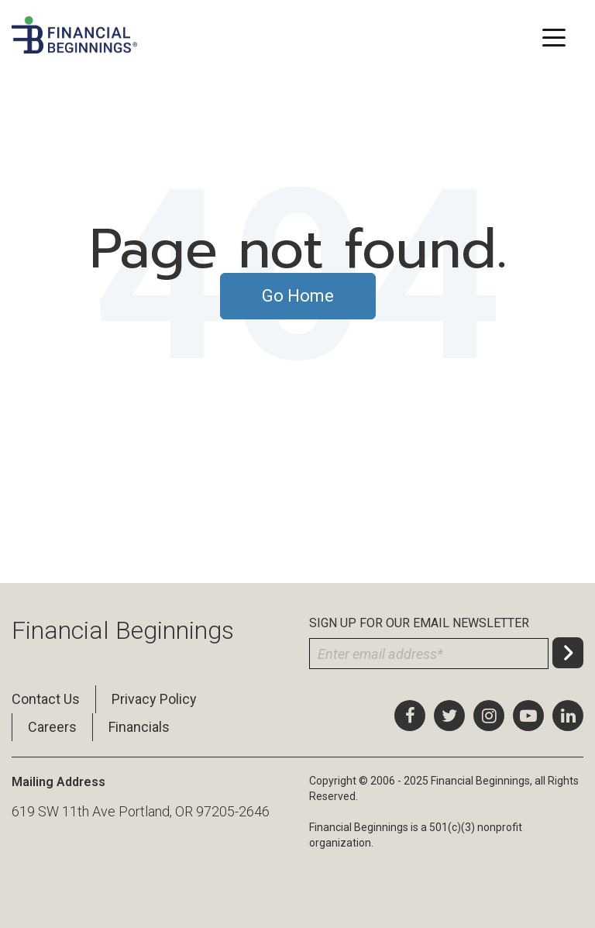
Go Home (298, 295)
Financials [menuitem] (139, 727)
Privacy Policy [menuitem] (154, 699)
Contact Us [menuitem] (46, 699)
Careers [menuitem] (52, 727)
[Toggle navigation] (553, 36)
